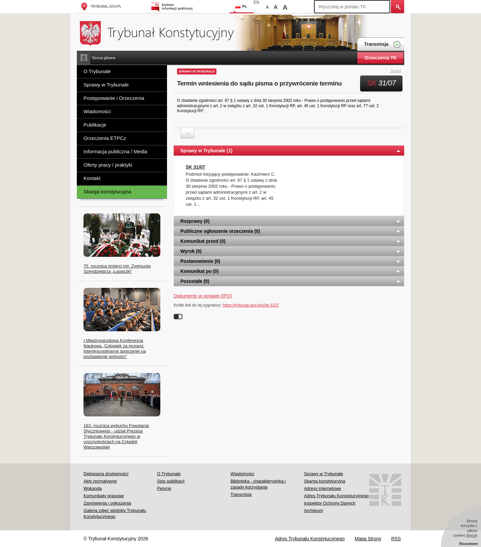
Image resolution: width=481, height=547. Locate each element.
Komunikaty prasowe (104, 495)
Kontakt (92, 178)
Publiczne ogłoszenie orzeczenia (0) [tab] (290, 231)
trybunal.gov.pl (100, 6)
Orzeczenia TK (380, 57)
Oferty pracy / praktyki (108, 165)
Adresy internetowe (322, 488)
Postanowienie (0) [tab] (290, 261)
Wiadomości (97, 111)
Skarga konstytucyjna (107, 191)
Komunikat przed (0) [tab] (290, 241)
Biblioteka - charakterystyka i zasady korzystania (258, 484)
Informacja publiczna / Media (115, 151)
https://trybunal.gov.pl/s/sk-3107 (251, 305)
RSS (396, 538)
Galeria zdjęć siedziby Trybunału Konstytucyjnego (115, 513)
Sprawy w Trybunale (106, 84)
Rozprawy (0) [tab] (290, 221)
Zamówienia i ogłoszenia (107, 503)
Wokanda (93, 488)
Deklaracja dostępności (106, 473)
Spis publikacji (170, 481)
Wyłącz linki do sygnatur (178, 316)
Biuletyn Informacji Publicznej (173, 6)
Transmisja (382, 44)
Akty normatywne (100, 481)
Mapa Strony (368, 538)
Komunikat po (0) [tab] (290, 271)
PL (241, 6)
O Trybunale (97, 71)
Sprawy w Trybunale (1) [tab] (290, 150)
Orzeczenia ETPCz (105, 138)
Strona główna (103, 58)
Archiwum (313, 510)
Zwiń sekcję (187, 133)
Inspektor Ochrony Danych (329, 503)
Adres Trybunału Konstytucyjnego (336, 495)
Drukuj (399, 71)
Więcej (471, 535)
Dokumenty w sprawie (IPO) (203, 296)
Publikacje (95, 125)
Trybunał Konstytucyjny (160, 32)
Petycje (164, 488)
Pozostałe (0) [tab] (290, 281)
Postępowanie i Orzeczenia (114, 98)
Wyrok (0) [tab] (290, 251)
